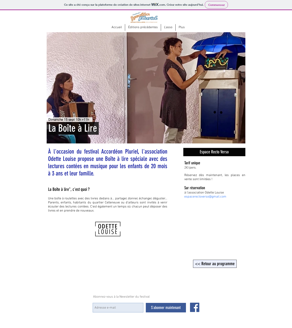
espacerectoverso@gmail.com (205, 197)
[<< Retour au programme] (215, 264)
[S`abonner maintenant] (166, 307)
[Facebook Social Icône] (194, 307)
